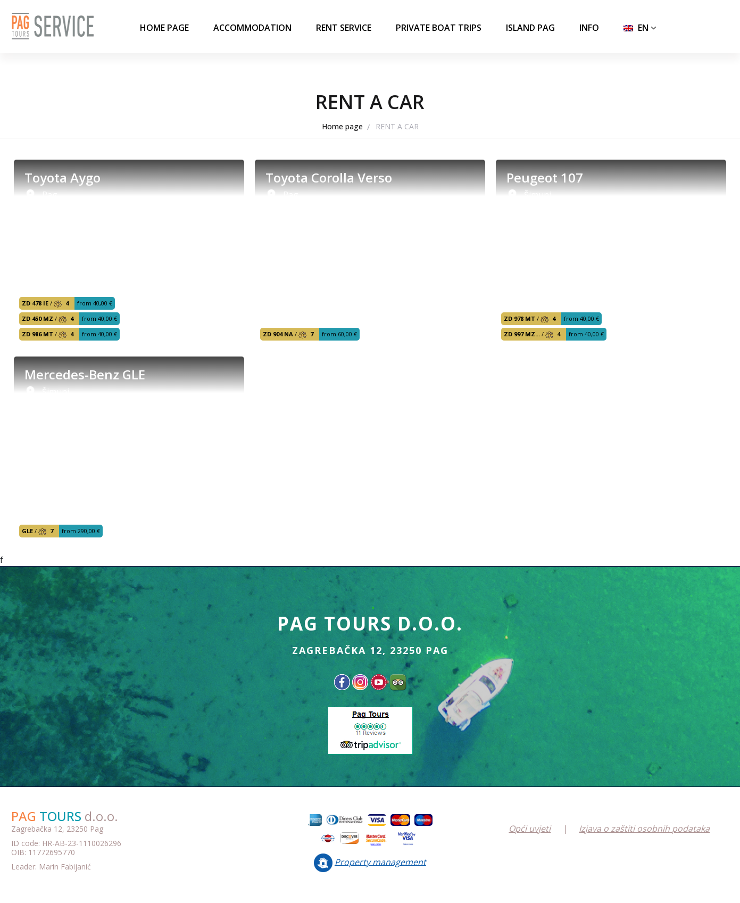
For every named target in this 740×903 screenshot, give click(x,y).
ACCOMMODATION (252, 28)
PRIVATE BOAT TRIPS (438, 28)
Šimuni (537, 195)
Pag (49, 195)
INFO (589, 28)
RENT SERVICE (343, 28)
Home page (164, 28)
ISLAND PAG (530, 28)
